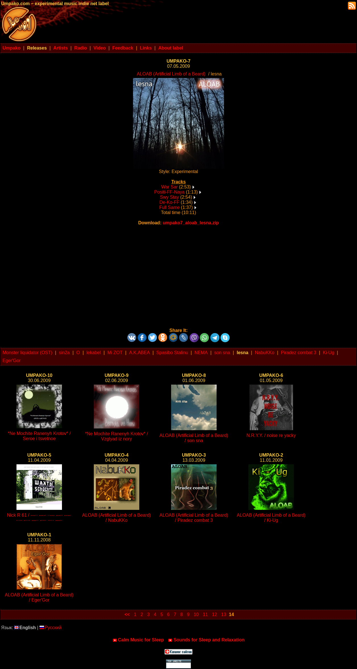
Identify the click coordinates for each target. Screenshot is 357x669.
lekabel (93, 352)
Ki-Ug (328, 352)
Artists (60, 48)
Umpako (11, 48)
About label (170, 48)
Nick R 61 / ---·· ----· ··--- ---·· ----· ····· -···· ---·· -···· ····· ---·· (39, 518)
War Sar (169, 186)
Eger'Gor (12, 360)
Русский (50, 627)
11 (205, 614)
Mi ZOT (115, 352)
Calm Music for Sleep (138, 640)
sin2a (64, 352)
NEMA (200, 352)
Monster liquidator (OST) (27, 352)
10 (196, 614)
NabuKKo (265, 352)
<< (127, 614)
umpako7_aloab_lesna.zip (191, 222)
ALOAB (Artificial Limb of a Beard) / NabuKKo (116, 518)
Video (100, 48)
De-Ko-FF (169, 202)
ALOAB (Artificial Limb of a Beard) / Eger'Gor (39, 597)
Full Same (169, 207)
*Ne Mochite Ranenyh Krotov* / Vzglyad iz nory (116, 436)
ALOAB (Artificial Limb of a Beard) (171, 73)
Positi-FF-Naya (169, 192)
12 (214, 614)
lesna (242, 352)
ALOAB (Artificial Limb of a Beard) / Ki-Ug (271, 518)
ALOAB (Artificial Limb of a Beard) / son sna (193, 438)
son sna (222, 352)
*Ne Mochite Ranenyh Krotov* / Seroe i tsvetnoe (39, 436)
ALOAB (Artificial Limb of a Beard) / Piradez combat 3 (193, 518)
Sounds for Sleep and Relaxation (206, 640)
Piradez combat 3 (298, 352)
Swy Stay (169, 197)
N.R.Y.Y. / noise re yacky (271, 435)
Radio (80, 48)
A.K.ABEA (139, 352)
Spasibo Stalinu (172, 352)
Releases (37, 48)
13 (223, 614)
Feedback (122, 48)
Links (146, 48)
